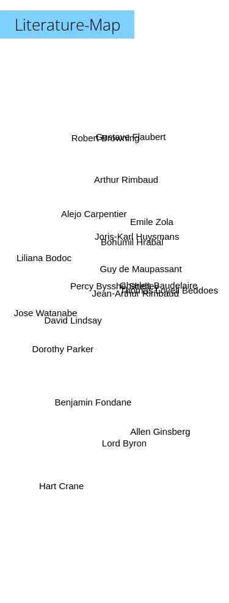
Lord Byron (123, 425)
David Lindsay (69, 322)
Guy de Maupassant (144, 273)
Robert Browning (108, 155)
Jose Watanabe (41, 313)
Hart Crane (64, 467)
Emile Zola (153, 221)
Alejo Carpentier (89, 218)
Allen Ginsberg (153, 416)
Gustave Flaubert (124, 137)
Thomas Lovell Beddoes (163, 291)
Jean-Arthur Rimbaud (136, 300)
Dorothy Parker (63, 358)
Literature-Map (67, 24)
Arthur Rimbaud (122, 168)
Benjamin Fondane (91, 412)
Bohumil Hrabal (135, 234)
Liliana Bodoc (56, 253)
